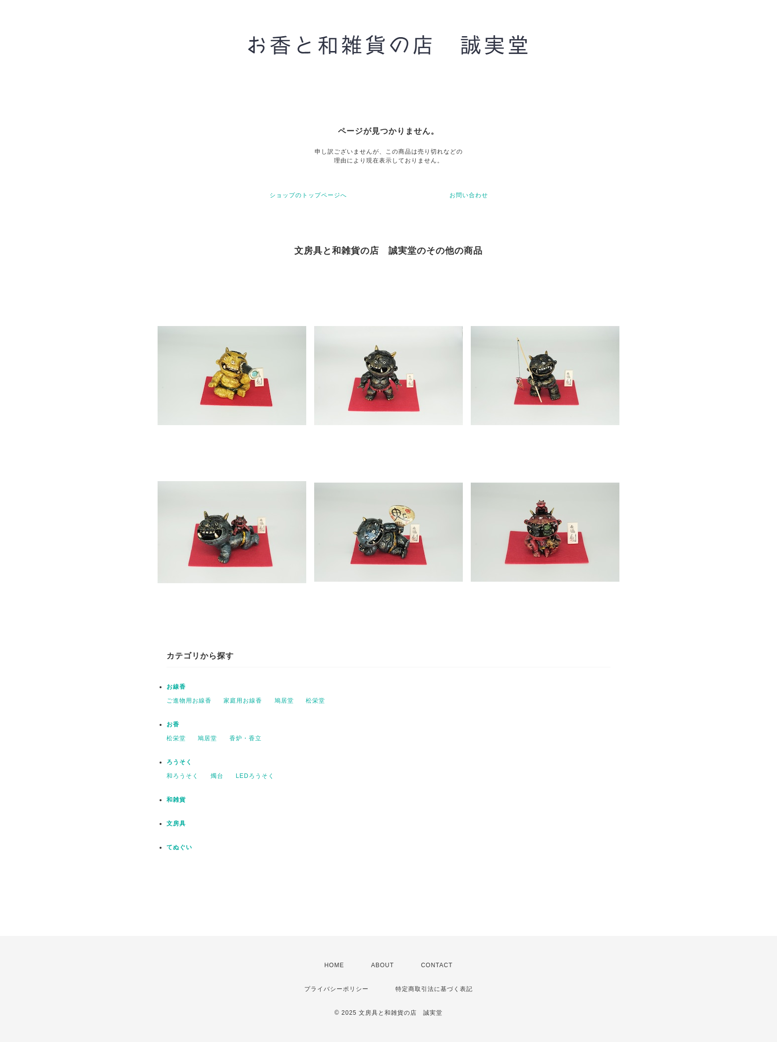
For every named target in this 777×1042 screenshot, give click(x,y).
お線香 (176, 686)
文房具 (176, 823)
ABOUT (382, 965)
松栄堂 (315, 700)
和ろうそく (182, 775)
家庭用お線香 (242, 700)
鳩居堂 (284, 700)
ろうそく (179, 762)
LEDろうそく (255, 775)
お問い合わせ (468, 195)
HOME (334, 965)
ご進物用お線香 (189, 700)
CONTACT (436, 965)
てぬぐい (179, 847)
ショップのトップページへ (308, 195)
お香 (172, 724)
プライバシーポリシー (336, 989)
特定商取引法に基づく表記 (434, 989)
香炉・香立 (245, 738)
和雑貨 (176, 799)
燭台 (217, 775)
